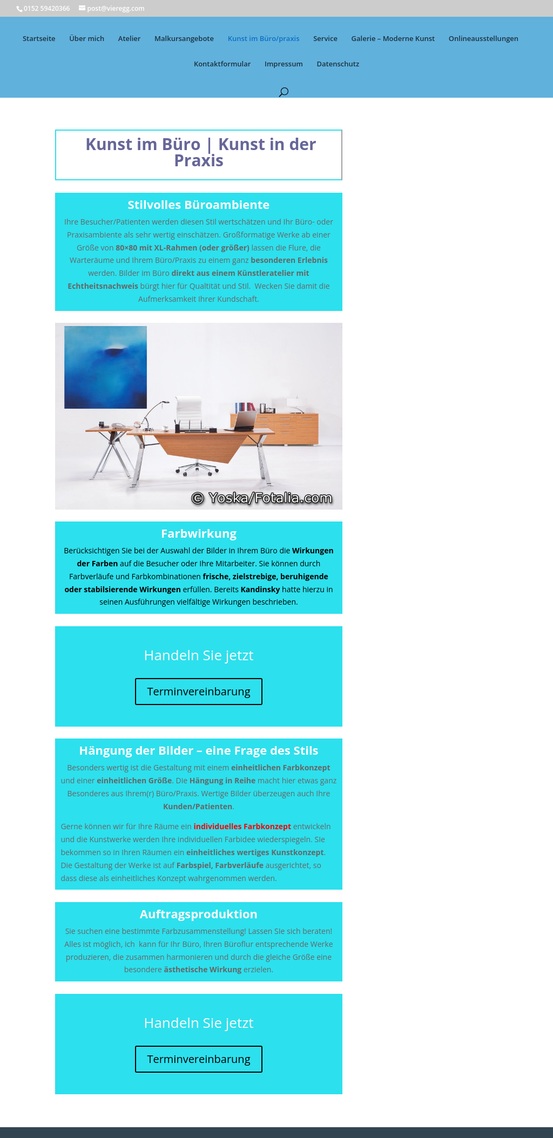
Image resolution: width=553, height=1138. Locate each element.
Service (325, 39)
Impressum (284, 64)
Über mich (86, 39)
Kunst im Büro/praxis (264, 39)
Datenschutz (338, 64)
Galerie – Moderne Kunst (393, 39)
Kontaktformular (222, 64)
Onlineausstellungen (483, 39)
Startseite (39, 39)
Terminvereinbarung (198, 691)
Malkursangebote (184, 39)
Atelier (129, 39)
